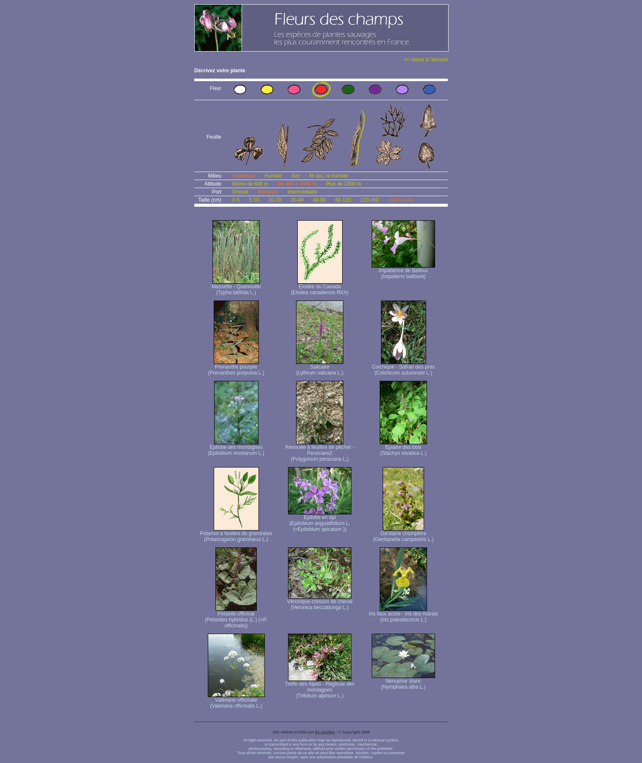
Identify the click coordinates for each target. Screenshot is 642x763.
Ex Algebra (325, 732)
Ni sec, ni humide (328, 176)
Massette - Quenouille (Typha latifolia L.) (236, 287)
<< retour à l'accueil (426, 60)
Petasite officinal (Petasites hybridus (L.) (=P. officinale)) (236, 617)
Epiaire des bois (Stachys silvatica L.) (403, 448)
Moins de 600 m (250, 184)
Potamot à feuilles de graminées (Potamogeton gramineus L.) (236, 534)
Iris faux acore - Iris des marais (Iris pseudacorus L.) (403, 614)
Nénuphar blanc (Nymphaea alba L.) (403, 681)
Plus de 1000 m (343, 184)
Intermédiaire (302, 192)
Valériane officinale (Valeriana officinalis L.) (236, 700)
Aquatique (243, 176)
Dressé (240, 192)
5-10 (254, 200)
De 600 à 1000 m (296, 184)
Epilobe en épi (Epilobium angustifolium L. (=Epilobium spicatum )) (319, 521)
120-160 (369, 200)
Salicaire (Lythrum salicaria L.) (319, 367)
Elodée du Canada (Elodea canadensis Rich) (320, 287)
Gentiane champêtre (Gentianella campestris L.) (403, 534)
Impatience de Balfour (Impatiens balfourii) (403, 271)
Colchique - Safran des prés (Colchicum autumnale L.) (403, 367)
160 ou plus (401, 200)
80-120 (343, 200)
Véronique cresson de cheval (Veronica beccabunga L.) (320, 602)
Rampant (268, 192)
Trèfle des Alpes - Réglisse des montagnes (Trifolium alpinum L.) (320, 687)
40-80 (319, 200)
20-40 (297, 200)
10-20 (274, 200)
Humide (273, 176)
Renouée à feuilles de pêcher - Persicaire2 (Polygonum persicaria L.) (319, 451)
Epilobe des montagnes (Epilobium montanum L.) (236, 448)
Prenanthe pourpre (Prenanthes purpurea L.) (236, 367)
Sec (295, 176)
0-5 (235, 200)
